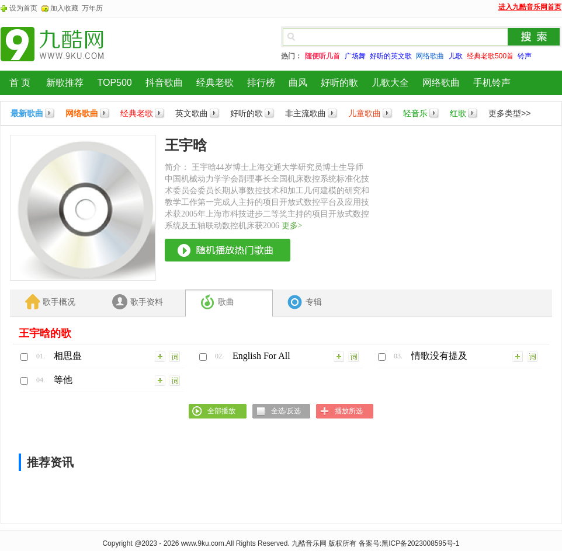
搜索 (534, 37)
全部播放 (221, 411)
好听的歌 (339, 83)
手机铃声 (492, 83)
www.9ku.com (202, 543)
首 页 (19, 83)
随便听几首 (322, 56)
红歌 (458, 113)
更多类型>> (509, 113)
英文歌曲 (191, 113)
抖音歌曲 (164, 83)
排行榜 (261, 83)
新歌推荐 (65, 83)
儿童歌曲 (364, 113)
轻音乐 (415, 113)
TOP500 (114, 83)
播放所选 (349, 411)
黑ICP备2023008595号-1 (420, 543)
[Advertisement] (464, 208)
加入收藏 (64, 8)
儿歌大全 (390, 83)
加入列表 (160, 356)
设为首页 (23, 8)
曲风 (298, 83)
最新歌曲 (27, 113)
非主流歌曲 (305, 113)
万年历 (92, 8)
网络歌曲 (441, 83)
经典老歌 (215, 83)
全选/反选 (286, 411)
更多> (292, 225)
